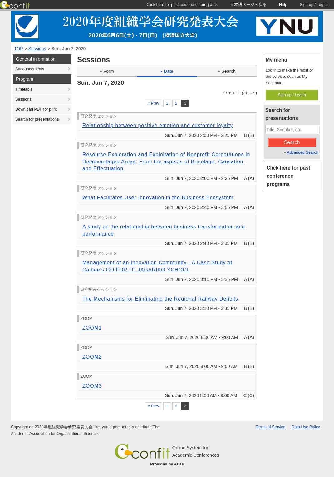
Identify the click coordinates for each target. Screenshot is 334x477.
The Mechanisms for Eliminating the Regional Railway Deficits (160, 298)
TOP (18, 48)
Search (227, 71)
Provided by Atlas (167, 464)
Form (107, 71)
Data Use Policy (306, 427)
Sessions (37, 48)
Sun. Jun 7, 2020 (69, 48)
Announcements (29, 69)
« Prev (153, 103)
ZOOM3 (92, 386)
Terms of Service (270, 427)
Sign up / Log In (292, 94)
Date (167, 71)
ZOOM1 (92, 327)
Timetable (24, 89)
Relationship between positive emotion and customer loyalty (157, 125)
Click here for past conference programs (288, 176)
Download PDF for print (36, 109)
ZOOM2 (92, 357)
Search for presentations (37, 119)
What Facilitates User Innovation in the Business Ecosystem (157, 197)
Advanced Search (302, 152)
